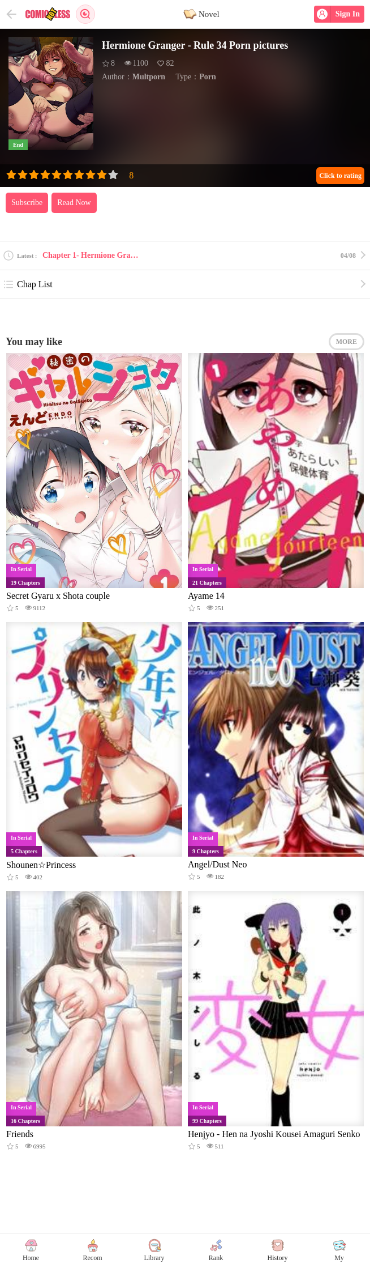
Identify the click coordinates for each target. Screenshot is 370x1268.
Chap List (28, 284)
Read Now (74, 202)
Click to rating (340, 176)
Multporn (148, 77)
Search (85, 14)
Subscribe (26, 202)
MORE (346, 342)
